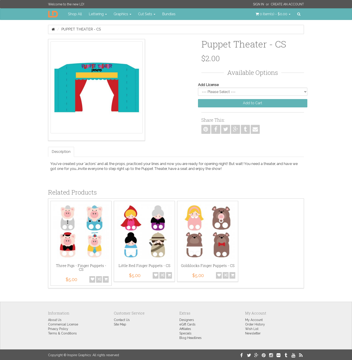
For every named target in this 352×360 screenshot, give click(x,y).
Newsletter (253, 333)
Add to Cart (252, 103)
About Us (55, 320)
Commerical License (63, 324)
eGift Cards (187, 324)
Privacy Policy (58, 329)
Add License (208, 85)
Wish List (251, 329)
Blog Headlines (190, 338)
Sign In (258, 4)
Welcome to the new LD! (66, 4)
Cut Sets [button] (146, 14)
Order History (255, 324)
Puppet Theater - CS (81, 29)
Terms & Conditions (62, 333)
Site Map (120, 324)
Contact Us (122, 320)
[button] (273, 14)
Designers (186, 320)
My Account (254, 320)
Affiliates (185, 329)
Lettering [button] (98, 14)
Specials (185, 333)
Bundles (169, 14)
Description (61, 152)
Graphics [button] (122, 14)
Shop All (75, 14)
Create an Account (287, 4)
